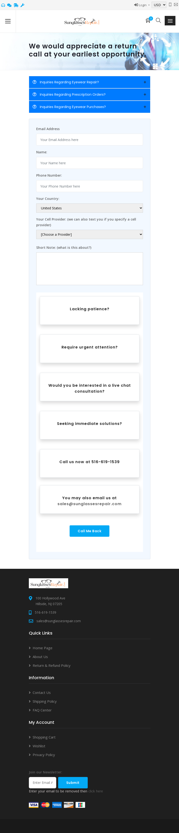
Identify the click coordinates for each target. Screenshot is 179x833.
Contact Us (42, 692)
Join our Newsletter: (45, 772)
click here (95, 791)
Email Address (48, 129)
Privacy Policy (44, 754)
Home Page (42, 647)
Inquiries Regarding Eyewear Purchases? (69, 106)
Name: (41, 152)
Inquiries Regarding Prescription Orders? (69, 94)
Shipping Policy (45, 701)
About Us (40, 656)
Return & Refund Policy (52, 665)
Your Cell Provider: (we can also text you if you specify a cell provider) (86, 222)
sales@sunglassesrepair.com (89, 504)
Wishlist (39, 746)
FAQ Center (42, 710)
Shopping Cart (44, 737)
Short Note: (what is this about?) (63, 247)
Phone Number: (49, 175)
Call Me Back (89, 531)
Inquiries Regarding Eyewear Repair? (66, 82)
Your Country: (47, 198)
